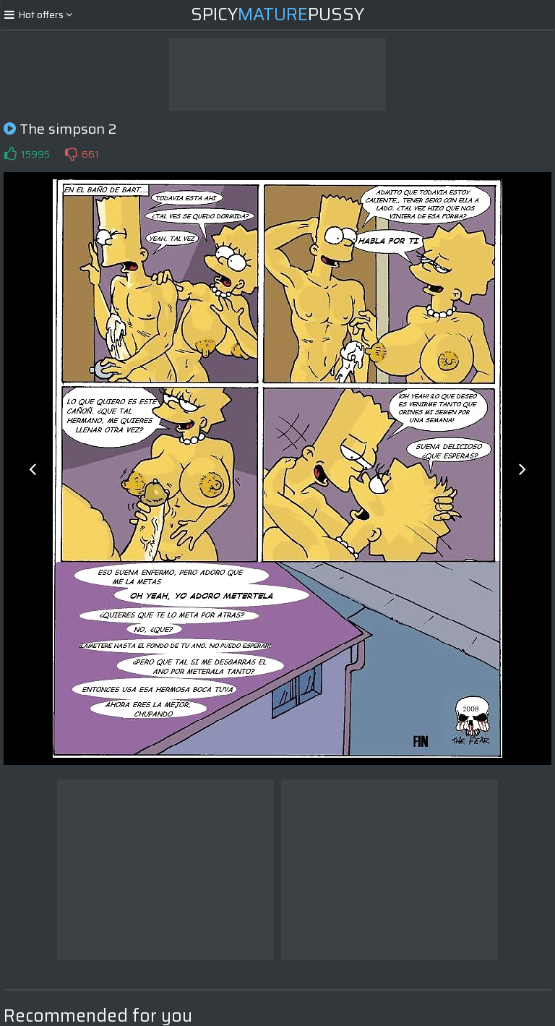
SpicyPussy (277, 14)
